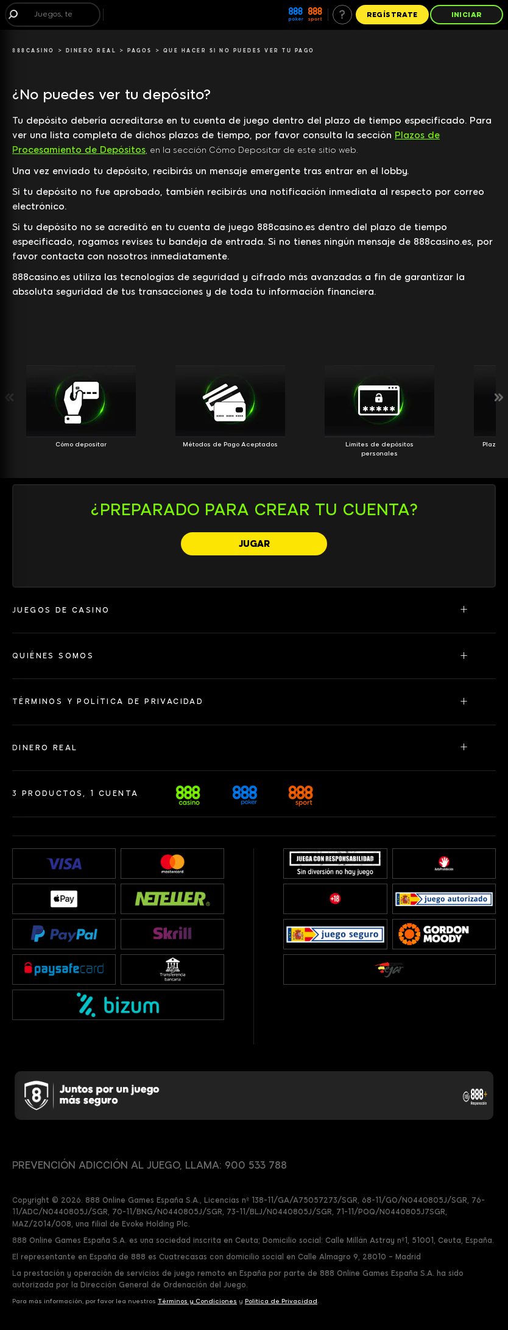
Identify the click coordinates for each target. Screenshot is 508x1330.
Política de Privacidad (281, 1301)
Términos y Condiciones (197, 1301)
